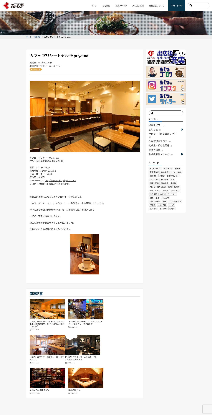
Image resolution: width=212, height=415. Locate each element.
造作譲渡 (153, 194)
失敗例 (176, 186)
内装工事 (165, 197)
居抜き (177, 168)
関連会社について (156, 5)
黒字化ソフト (157, 125)
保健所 (152, 205)
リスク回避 (162, 205)
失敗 (170, 186)
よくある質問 (138, 5)
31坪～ (172, 208)
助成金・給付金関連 (160, 145)
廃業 (164, 201)
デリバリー (171, 194)
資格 (172, 179)
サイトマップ (19, 408)
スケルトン (175, 190)
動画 (151, 197)
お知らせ (155, 129)
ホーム (94, 5)
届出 (157, 197)
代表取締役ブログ (160, 141)
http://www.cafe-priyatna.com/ (60, 180)
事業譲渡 (164, 183)
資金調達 (164, 179)
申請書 (165, 190)
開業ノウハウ (121, 5)
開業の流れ (156, 150)
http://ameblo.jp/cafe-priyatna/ (54, 183)
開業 (179, 172)
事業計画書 (154, 183)
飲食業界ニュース (168, 172)
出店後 (173, 183)
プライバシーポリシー (36, 408)
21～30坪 (163, 208)
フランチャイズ (175, 201)
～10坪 (171, 205)
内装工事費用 (155, 201)
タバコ (162, 194)
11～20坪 (35, 69)
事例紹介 (37, 37)
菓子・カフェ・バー (52, 65)
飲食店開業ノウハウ (161, 154)
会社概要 (106, 5)
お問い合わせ (176, 5)
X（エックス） (155, 168)
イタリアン (168, 168)
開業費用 (153, 176)
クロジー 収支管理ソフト (169, 176)
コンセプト (154, 179)
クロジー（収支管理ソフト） (164, 135)
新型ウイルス (155, 190)
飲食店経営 (154, 172)
